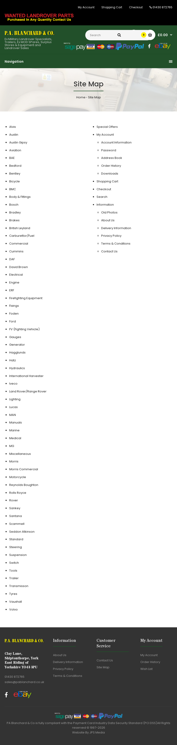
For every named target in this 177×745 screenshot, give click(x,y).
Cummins (16, 251)
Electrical (16, 274)
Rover (13, 500)
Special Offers (107, 127)
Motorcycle (17, 477)
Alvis (12, 127)
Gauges (15, 337)
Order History (111, 166)
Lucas (13, 407)
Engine (14, 282)
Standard (16, 539)
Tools (13, 570)
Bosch (13, 204)
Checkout (136, 7)
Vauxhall (15, 601)
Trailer (14, 578)
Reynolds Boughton (23, 485)
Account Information (116, 142)
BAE (12, 158)
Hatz (12, 360)
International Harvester (26, 376)
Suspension (18, 555)
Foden (14, 313)
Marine (14, 430)
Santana (15, 516)
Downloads (109, 173)
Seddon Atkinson (22, 531)
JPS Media (97, 732)
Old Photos (109, 212)
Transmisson (18, 586)
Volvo (13, 609)
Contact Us (109, 251)
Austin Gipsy (18, 142)
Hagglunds (17, 352)
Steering (15, 547)
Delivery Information (116, 228)
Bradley (15, 212)
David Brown (18, 267)
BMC (12, 189)
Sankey (14, 508)
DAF (12, 259)
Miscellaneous (20, 454)
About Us (108, 220)
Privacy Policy (111, 236)
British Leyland (19, 228)
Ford (12, 321)
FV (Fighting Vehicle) (24, 329)
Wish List (146, 669)
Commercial (18, 243)
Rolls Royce (17, 493)
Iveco (13, 383)
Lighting (15, 399)
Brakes (14, 220)
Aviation (15, 150)
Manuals (15, 422)
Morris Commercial (23, 469)
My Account (86, 7)
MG (11, 446)
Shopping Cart (111, 7)
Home (81, 97)
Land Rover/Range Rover (28, 391)
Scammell (16, 524)
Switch (14, 563)
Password (108, 150)
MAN (12, 415)
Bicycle (14, 181)
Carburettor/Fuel (21, 236)
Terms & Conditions (115, 243)
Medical (15, 438)
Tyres (13, 594)
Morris (13, 461)
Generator (17, 344)
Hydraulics (17, 368)
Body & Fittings (20, 197)
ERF (11, 290)
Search (102, 197)
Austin (13, 134)
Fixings (14, 306)
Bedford (15, 166)
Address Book (111, 158)
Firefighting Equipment (25, 298)
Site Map (94, 97)
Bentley (14, 173)
